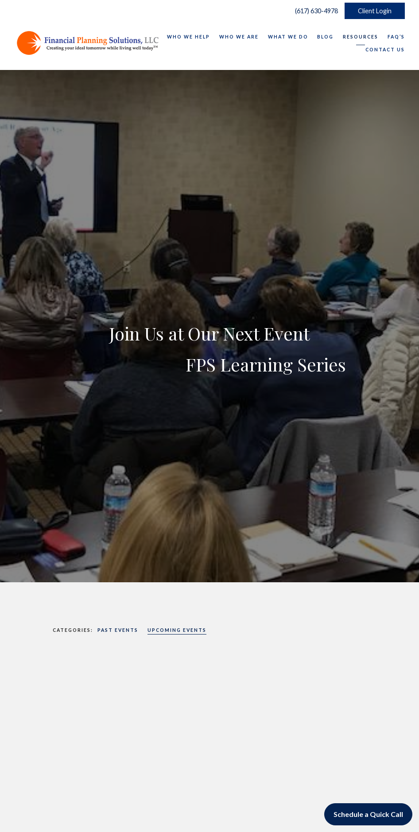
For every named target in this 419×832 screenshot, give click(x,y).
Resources (360, 36)
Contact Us (385, 49)
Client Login (375, 11)
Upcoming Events (176, 630)
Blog (325, 36)
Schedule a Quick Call (368, 814)
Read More (71, 790)
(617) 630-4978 (314, 11)
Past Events (117, 630)
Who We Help (188, 36)
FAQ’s (396, 36)
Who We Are (239, 36)
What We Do (288, 36)
